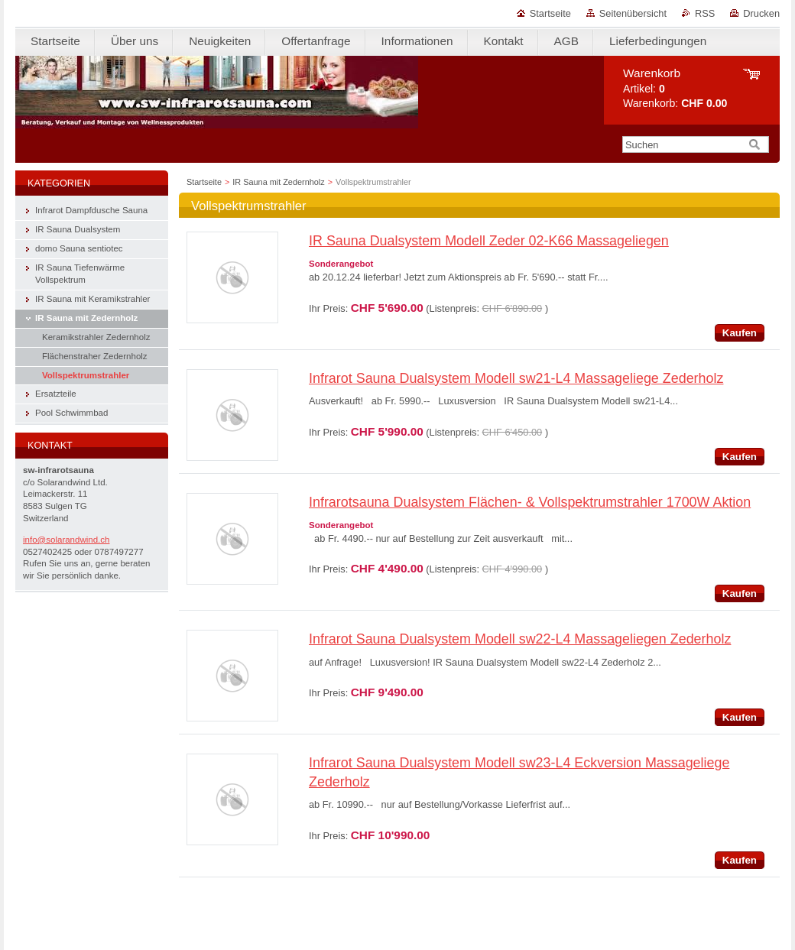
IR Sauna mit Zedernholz (278, 181)
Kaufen (739, 333)
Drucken (761, 13)
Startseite (550, 13)
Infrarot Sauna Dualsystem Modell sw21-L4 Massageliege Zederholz (516, 378)
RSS (705, 13)
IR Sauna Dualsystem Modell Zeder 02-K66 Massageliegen (489, 240)
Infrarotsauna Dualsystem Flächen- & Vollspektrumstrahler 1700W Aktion (530, 502)
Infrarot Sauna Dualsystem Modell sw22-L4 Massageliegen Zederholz (520, 639)
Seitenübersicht (633, 13)
